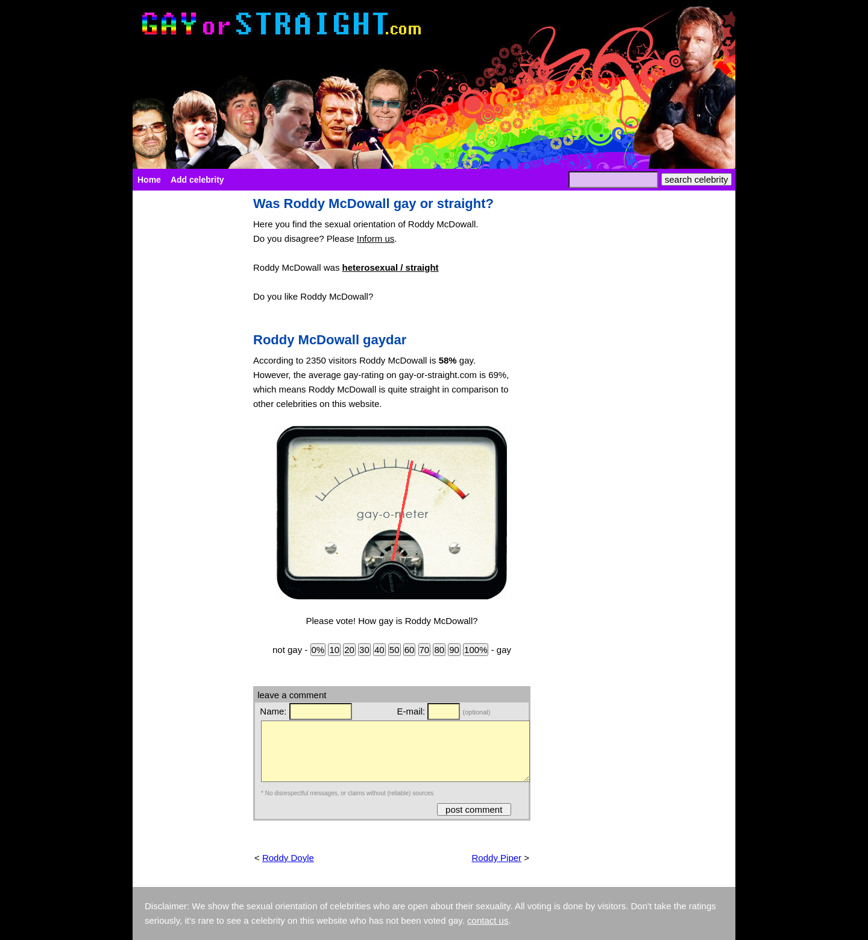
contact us (487, 920)
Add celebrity (197, 180)
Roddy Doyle (288, 858)
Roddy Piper (497, 858)
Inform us (376, 238)
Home (149, 180)
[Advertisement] (187, 377)
